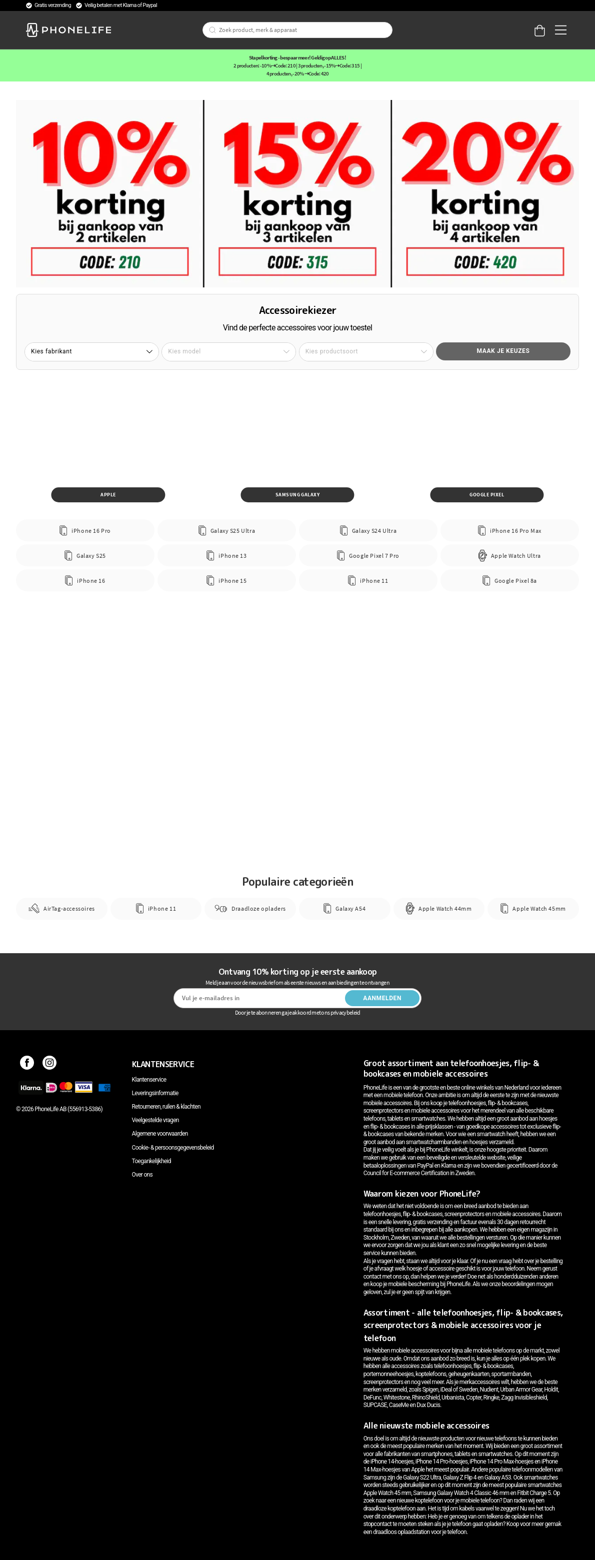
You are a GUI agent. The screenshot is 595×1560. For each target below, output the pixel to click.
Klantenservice (149, 1079)
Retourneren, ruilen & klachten (166, 1106)
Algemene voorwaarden (160, 1133)
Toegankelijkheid (151, 1161)
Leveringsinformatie (155, 1093)
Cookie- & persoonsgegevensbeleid (173, 1147)
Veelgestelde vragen (155, 1120)
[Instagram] (49, 1064)
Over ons (142, 1174)
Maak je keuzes (503, 350)
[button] (91, 352)
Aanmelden (382, 998)
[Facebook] (27, 1064)
